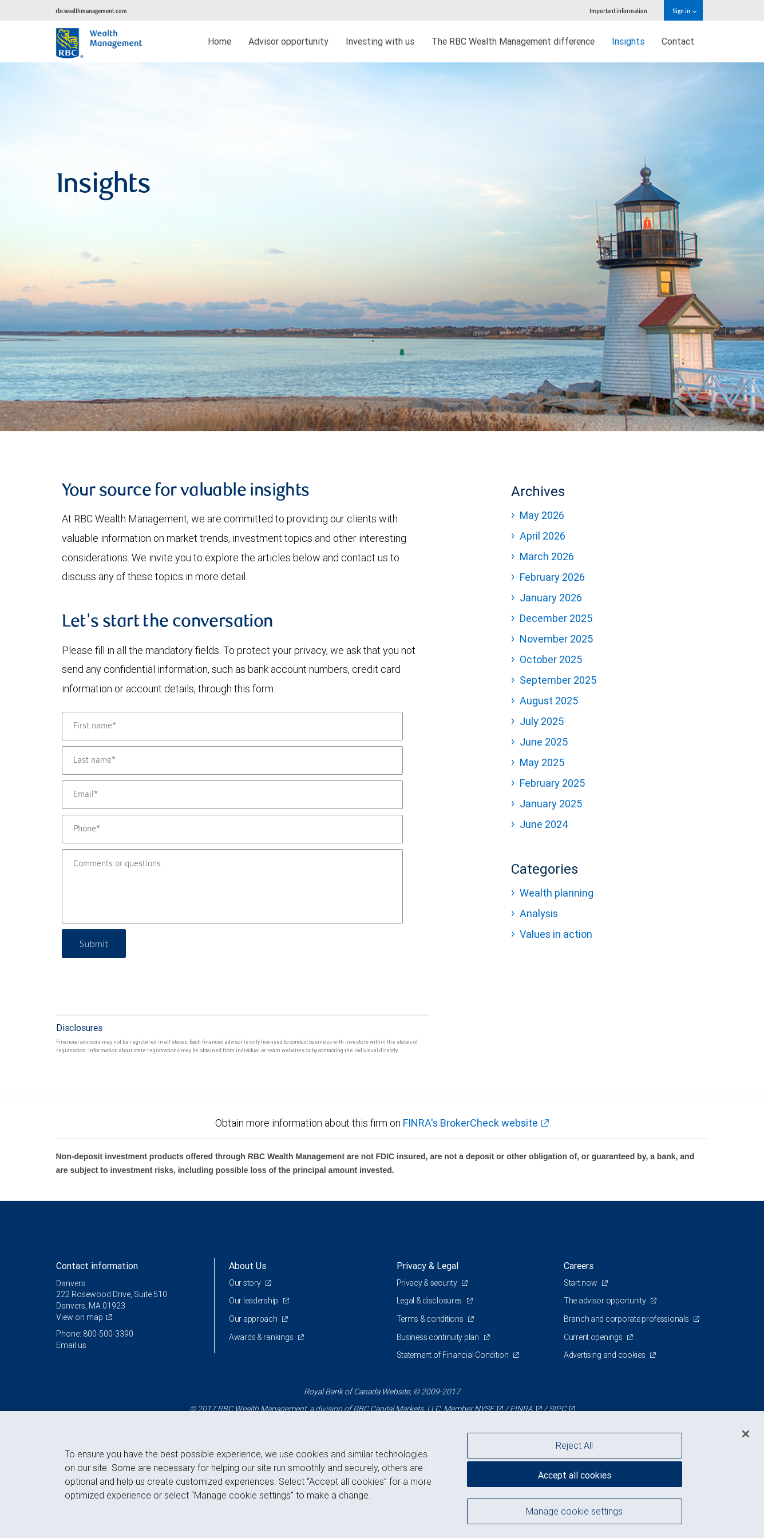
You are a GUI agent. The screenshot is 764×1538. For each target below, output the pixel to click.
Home (219, 41)
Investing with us (380, 41)
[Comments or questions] (232, 886)
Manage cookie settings (574, 1511)
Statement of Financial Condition (453, 1355)
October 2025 (551, 659)
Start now (581, 1283)
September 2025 (558, 680)
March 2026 (547, 556)
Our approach (254, 1319)
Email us (71, 1345)
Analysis (539, 913)
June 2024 (544, 824)
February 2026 (552, 577)
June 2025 (544, 741)
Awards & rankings (262, 1337)
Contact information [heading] (97, 1265)
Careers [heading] (578, 1265)
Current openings (594, 1337)
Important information (618, 10)
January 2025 (551, 803)
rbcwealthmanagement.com (91, 10)
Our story (245, 1283)
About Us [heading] (247, 1265)
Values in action (556, 934)
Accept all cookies (574, 1475)
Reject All (574, 1445)
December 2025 (556, 618)
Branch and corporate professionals (627, 1319)
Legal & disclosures (430, 1300)
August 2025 (549, 700)
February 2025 (552, 783)
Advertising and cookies (605, 1355)
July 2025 (542, 721)
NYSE (484, 1409)
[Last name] (232, 760)
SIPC (557, 1409)
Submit (94, 943)
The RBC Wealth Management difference (513, 41)
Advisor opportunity (288, 41)
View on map (79, 1317)
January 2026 (551, 597)
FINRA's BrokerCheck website (470, 1122)
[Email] (232, 794)
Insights (628, 41)
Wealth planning (556, 892)
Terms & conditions (431, 1319)
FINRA (521, 1409)
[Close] (745, 1433)
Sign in (684, 10)
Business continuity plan (439, 1337)
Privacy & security (428, 1283)
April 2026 (542, 535)
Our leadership (254, 1300)
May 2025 (542, 762)
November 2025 (556, 638)
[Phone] (232, 829)
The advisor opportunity (605, 1300)
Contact (678, 41)
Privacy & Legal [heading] (427, 1265)
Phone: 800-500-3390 (94, 1334)
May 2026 (542, 515)
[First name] (232, 726)
